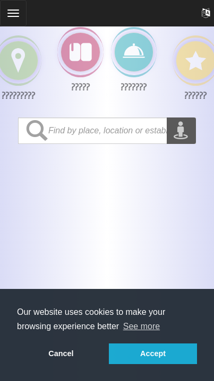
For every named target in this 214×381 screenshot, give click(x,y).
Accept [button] (153, 353)
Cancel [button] (60, 353)
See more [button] (141, 326)
